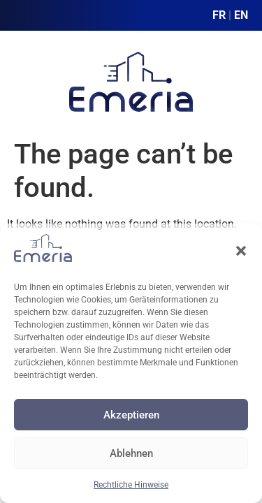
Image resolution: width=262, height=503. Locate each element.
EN (241, 15)
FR (219, 15)
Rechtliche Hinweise (131, 485)
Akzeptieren (131, 415)
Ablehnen (131, 453)
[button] (241, 251)
